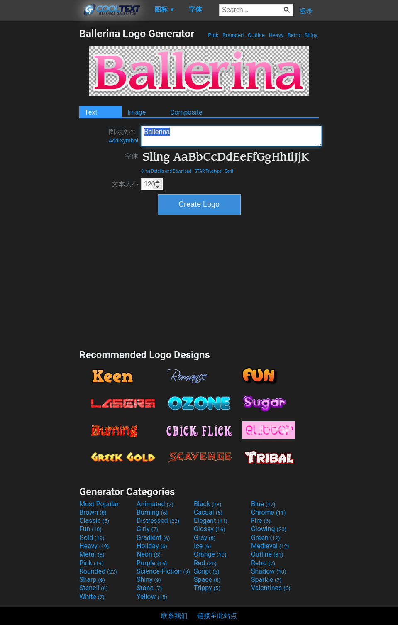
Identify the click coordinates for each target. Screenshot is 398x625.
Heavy (276, 35)
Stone (149, 588)
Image (136, 112)
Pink (213, 35)
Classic (94, 521)
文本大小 (125, 184)
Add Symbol (123, 140)
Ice (202, 546)
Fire (261, 521)
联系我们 (174, 616)
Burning (152, 512)
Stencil (93, 588)
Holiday (152, 546)
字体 (131, 156)
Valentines (271, 588)
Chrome (268, 512)
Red (205, 563)
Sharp (92, 579)
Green (265, 538)
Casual (208, 512)
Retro (294, 35)
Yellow (152, 597)
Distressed (158, 521)
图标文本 (123, 136)
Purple (152, 563)
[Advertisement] (39, 151)
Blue (263, 504)
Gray (204, 538)
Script (207, 571)
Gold (92, 538)
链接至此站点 (217, 616)
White (92, 597)
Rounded (233, 35)
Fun (90, 529)
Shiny (311, 35)
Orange (210, 554)
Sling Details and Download (166, 171)
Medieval (270, 546)
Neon (149, 554)
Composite (186, 112)
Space (207, 579)
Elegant (210, 521)
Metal (92, 554)
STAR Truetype (208, 171)
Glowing (268, 529)
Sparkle (266, 579)
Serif (229, 171)
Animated (155, 504)
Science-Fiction (163, 571)
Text (91, 112)
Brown (92, 512)
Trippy (207, 588)
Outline (256, 35)
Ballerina (231, 136)
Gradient (153, 538)
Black (208, 504)
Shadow (268, 571)
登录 (306, 11)
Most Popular (99, 504)
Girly (147, 529)
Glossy (209, 529)
